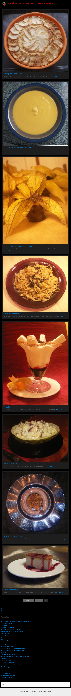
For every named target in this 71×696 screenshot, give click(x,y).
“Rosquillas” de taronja (7, 627)
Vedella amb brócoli (6, 642)
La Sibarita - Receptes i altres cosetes (30, 3)
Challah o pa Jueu (6, 625)
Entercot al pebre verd (7, 640)
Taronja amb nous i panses (8, 660)
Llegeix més (55, 76)
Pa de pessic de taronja (7, 623)
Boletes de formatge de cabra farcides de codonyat (15, 656)
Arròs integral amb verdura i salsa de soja (12, 650)
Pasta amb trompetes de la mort (16, 314)
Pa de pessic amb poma (13, 74)
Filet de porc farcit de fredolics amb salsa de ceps (15, 644)
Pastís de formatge (11, 590)
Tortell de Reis (5, 633)
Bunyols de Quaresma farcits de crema (12, 631)
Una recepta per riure (7, 646)
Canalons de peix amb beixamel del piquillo (13, 648)
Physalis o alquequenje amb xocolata (18, 246)
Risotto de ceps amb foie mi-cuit (10, 637)
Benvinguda (4, 609)
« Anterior (28, 600)
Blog (2, 611)
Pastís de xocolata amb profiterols (11, 629)
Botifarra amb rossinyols (13, 536)
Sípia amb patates (6, 658)
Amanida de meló (10, 464)
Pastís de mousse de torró (8, 635)
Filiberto (7, 407)
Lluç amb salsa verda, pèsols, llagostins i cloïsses (15, 621)
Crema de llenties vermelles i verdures (18, 147)
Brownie (3, 652)
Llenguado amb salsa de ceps (9, 654)
